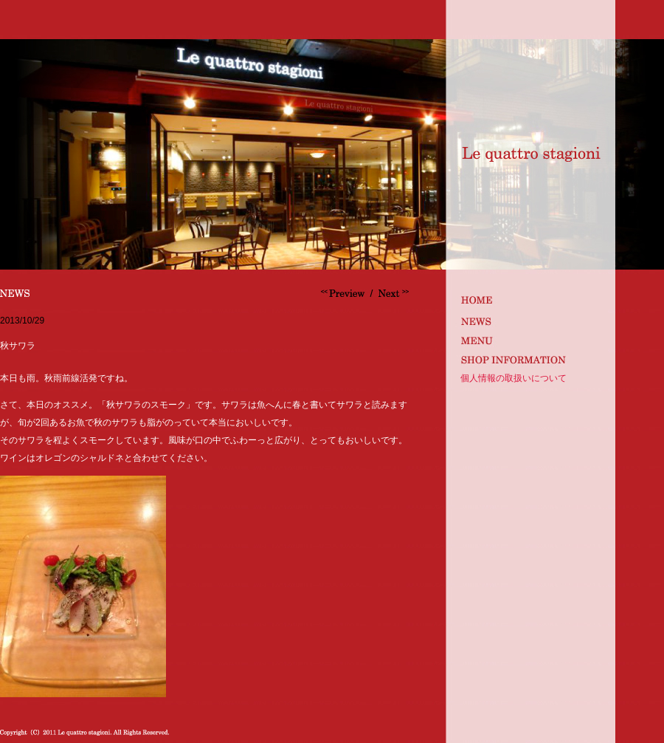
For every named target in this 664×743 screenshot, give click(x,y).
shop (528, 359)
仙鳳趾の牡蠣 (392, 293)
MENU (528, 339)
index (528, 299)
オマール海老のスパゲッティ (344, 293)
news (528, 319)
